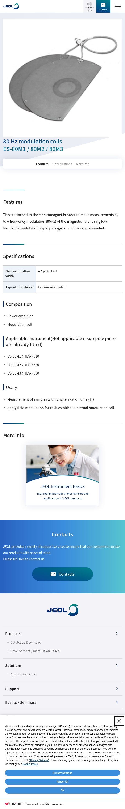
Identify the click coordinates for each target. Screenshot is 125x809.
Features (42, 164)
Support (12, 688)
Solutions (13, 665)
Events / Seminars (20, 702)
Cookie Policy (30, 764)
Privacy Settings (62, 772)
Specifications (62, 164)
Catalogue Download (26, 642)
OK (62, 790)
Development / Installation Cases (35, 651)
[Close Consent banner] (119, 721)
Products (13, 633)
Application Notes (24, 674)
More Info (82, 164)
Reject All (62, 781)
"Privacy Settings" (39, 760)
